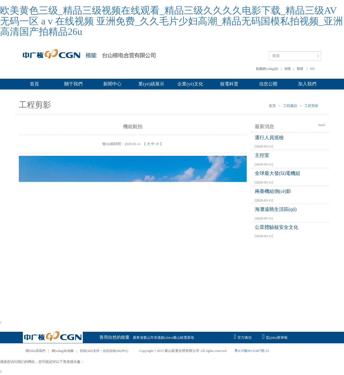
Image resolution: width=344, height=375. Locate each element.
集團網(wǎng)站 (267, 69)
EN (312, 69)
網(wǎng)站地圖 (63, 351)
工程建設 (290, 106)
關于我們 (73, 83)
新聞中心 (112, 83)
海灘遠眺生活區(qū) (276, 209)
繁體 (300, 69)
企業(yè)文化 (190, 83)
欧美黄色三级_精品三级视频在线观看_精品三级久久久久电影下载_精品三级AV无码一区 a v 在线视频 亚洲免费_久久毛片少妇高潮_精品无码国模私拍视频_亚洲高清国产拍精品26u (171, 21)
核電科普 (229, 83)
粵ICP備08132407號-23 (251, 351)
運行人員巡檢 (269, 137)
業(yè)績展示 (151, 83)
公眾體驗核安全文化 (276, 227)
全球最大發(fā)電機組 (277, 173)
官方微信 (243, 336)
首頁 (34, 83)
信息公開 (268, 83)
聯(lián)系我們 (35, 351)
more (321, 125)
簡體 (287, 69)
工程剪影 (311, 106)
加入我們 (307, 83)
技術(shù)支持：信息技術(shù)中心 (104, 351)
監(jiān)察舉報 (275, 336)
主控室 (262, 155)
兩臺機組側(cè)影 (273, 191)
